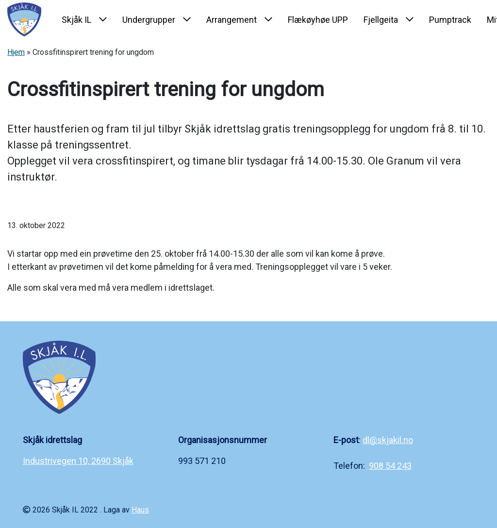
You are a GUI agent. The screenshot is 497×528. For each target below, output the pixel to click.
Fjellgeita (381, 20)
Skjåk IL (76, 20)
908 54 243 (390, 466)
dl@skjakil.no (388, 440)
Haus (140, 509)
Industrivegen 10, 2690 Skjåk (78, 461)
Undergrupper (148, 20)
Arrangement (231, 20)
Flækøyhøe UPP (318, 20)
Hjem (16, 52)
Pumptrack (450, 20)
